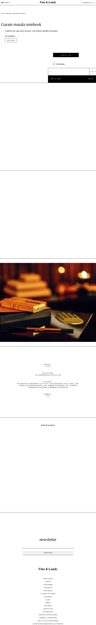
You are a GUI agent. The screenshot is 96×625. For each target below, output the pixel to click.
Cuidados (48, 597)
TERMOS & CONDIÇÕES (48, 618)
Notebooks (8, 13)
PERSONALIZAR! (66, 55)
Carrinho (89, 3)
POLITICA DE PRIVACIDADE (48, 621)
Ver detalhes (10, 36)
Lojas (48, 600)
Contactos (48, 609)
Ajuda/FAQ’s (48, 612)
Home (2, 13)
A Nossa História (48, 594)
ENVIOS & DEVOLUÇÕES (48, 615)
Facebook (48, 588)
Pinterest (48, 591)
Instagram (48, 585)
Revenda (48, 606)
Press (48, 603)
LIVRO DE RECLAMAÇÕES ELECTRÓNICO (48, 624)
